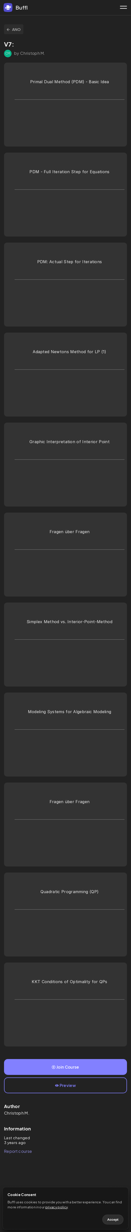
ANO (14, 29)
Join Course (65, 1067)
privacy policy (56, 1207)
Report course (18, 1151)
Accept (112, 1219)
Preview (65, 1085)
